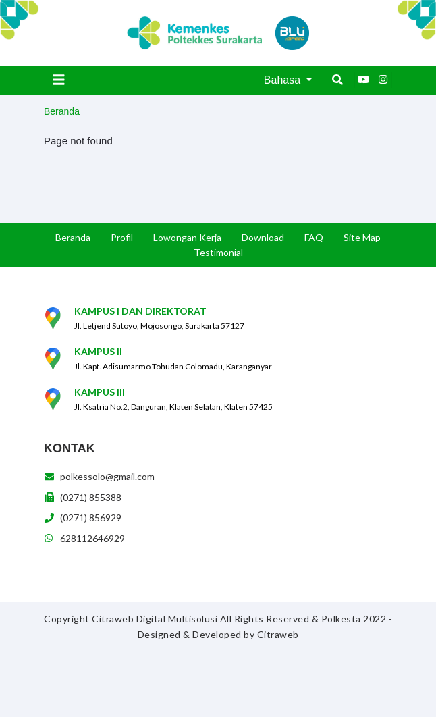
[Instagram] (383, 80)
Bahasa (284, 80)
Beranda (62, 111)
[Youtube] (363, 80)
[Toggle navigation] (59, 79)
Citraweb (278, 634)
